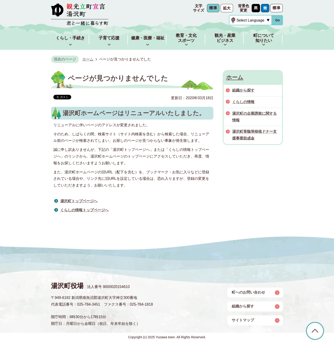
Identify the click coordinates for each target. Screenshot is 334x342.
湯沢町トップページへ (78, 201)
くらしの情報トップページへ (84, 210)
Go (277, 20)
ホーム (87, 59)
